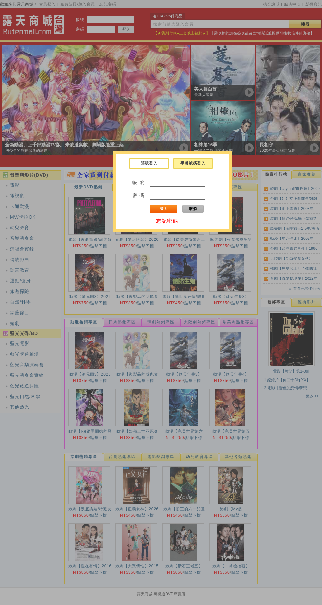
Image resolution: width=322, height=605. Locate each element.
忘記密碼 (167, 221)
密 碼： (141, 195)
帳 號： (141, 182)
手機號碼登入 (192, 163)
